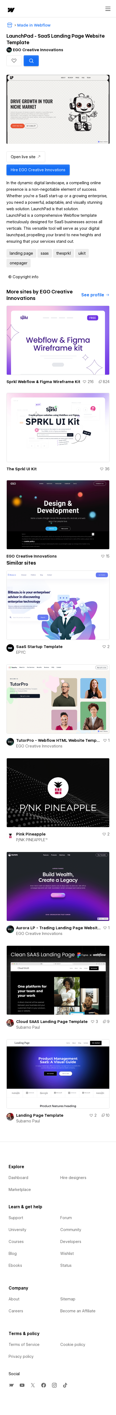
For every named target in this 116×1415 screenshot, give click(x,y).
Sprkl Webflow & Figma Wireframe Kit (43, 382)
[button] (14, 60)
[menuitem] (11, 1385)
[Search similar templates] (31, 60)
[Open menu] (108, 9)
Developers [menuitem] (70, 1241)
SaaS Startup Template (39, 647)
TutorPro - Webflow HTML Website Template (58, 740)
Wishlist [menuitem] (67, 1253)
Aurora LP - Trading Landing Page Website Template (58, 928)
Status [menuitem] (66, 1265)
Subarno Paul (28, 1027)
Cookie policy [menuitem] (72, 1344)
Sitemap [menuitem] (67, 1299)
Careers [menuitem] (16, 1311)
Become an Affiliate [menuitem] (78, 1311)
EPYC (21, 652)
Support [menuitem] (16, 1218)
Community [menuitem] (70, 1230)
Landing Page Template (39, 1115)
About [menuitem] (14, 1299)
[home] (10, 10)
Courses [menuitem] (16, 1241)
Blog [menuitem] (13, 1253)
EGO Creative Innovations (31, 556)
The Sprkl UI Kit (21, 469)
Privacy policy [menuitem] (21, 1356)
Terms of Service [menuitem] (24, 1344)
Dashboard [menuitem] (18, 1178)
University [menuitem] (17, 1230)
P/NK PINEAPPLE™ (32, 840)
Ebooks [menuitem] (15, 1265)
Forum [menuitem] (66, 1218)
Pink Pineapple (30, 834)
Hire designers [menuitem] (73, 1178)
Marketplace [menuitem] (20, 1189)
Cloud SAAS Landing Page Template (51, 1021)
